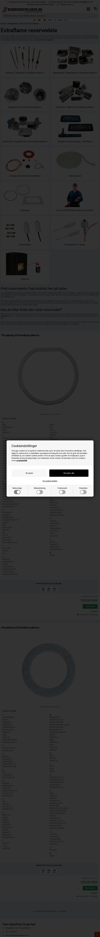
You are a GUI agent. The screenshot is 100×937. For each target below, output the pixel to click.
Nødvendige (17, 490)
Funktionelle (62, 490)
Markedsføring (39, 490)
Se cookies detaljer (50, 481)
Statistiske (83, 490)
